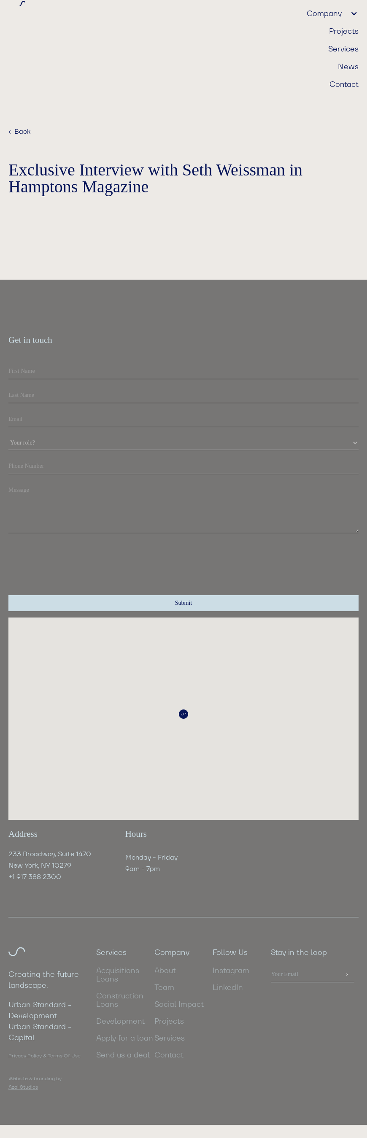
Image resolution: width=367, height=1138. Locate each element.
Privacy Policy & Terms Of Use (44, 1055)
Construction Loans (119, 1000)
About (165, 970)
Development (120, 1021)
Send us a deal (123, 1055)
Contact (344, 84)
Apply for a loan (124, 1038)
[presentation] (72, 558)
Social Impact (179, 1004)
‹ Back (19, 131)
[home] (96, 7)
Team (164, 987)
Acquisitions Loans (117, 974)
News (348, 66)
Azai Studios (23, 1087)
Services (343, 48)
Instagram (231, 970)
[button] (328, 13)
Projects (344, 30)
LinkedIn (228, 987)
